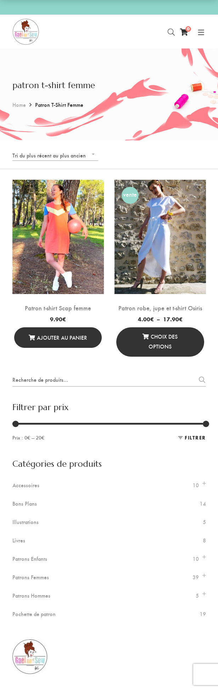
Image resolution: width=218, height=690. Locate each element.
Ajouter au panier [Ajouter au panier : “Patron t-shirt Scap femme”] (62, 337)
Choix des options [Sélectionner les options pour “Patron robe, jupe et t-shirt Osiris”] (163, 341)
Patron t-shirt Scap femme (58, 307)
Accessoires (25, 485)
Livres (18, 540)
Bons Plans (24, 503)
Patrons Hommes (31, 595)
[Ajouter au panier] (58, 337)
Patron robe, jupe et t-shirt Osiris (160, 307)
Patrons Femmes (30, 577)
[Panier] (184, 32)
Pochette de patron (34, 613)
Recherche (200, 380)
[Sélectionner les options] (160, 342)
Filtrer (195, 437)
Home (19, 104)
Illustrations (25, 521)
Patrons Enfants (29, 558)
